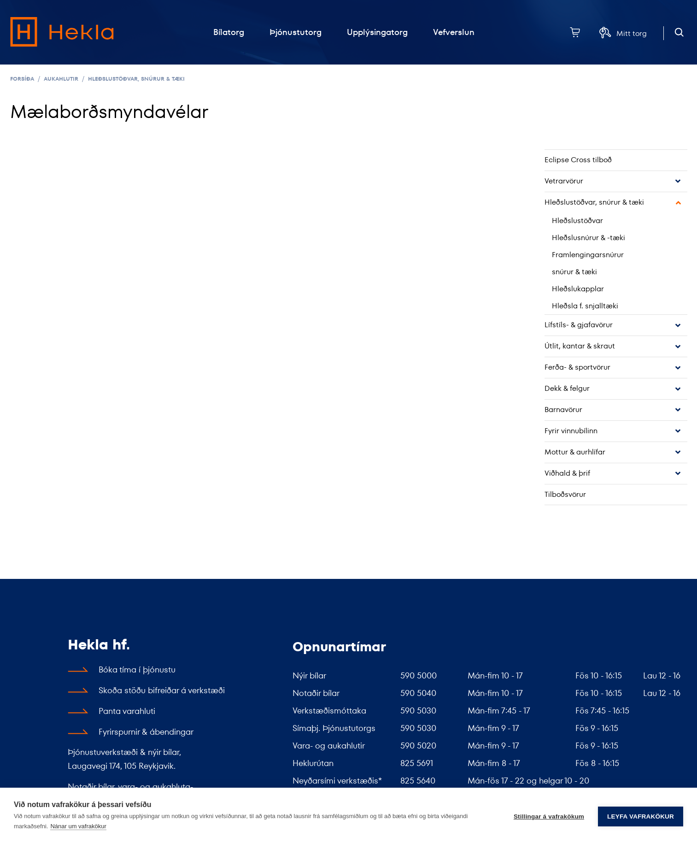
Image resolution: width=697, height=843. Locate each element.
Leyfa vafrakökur (640, 815)
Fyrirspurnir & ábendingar (146, 731)
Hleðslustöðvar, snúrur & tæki (136, 79)
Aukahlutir (61, 79)
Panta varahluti (127, 711)
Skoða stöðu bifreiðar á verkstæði (162, 690)
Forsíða (22, 79)
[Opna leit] (679, 32)
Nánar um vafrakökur (78, 826)
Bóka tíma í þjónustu (137, 669)
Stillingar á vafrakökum (549, 815)
